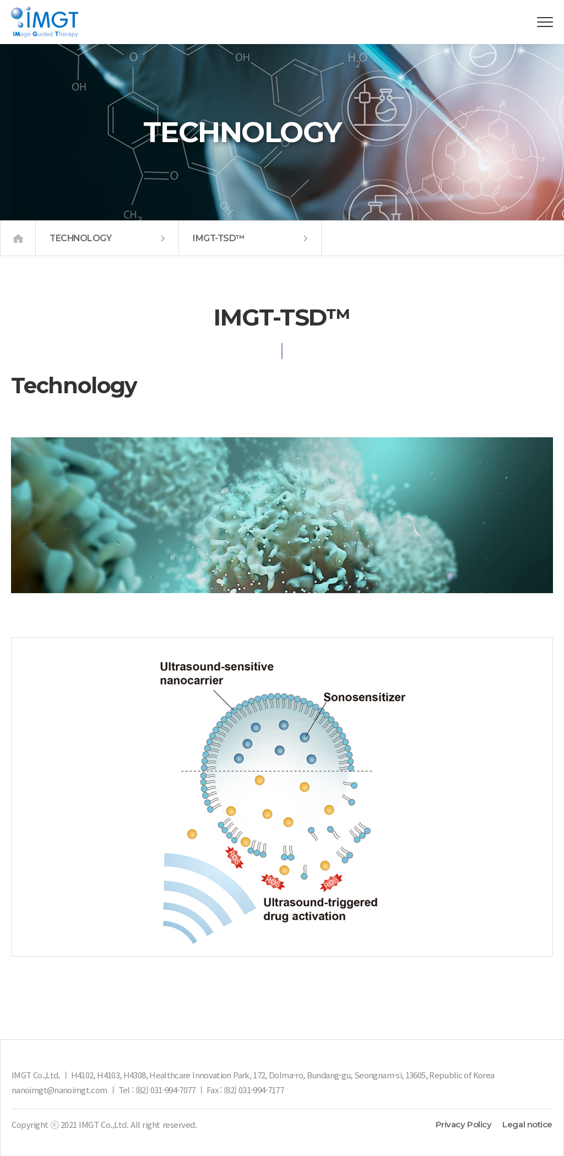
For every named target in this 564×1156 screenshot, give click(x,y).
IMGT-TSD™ (250, 238)
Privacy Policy (464, 1124)
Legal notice (527, 1124)
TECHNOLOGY (107, 238)
